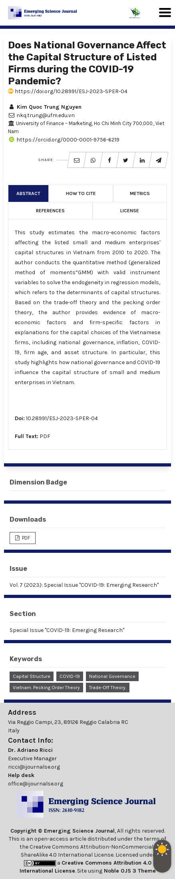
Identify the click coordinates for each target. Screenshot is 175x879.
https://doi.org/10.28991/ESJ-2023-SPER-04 (67, 91)
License (129, 210)
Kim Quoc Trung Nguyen (45, 107)
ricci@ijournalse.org (34, 766)
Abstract (28, 193)
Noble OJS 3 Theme (129, 870)
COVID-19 (70, 676)
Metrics (140, 193)
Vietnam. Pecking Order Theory (46, 687)
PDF (45, 436)
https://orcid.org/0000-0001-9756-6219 (63, 139)
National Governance (112, 676)
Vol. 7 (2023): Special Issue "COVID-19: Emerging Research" (84, 585)
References (50, 210)
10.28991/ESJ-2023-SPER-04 (62, 418)
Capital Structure (31, 676)
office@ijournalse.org (35, 783)
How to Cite (81, 193)
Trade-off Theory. (107, 687)
